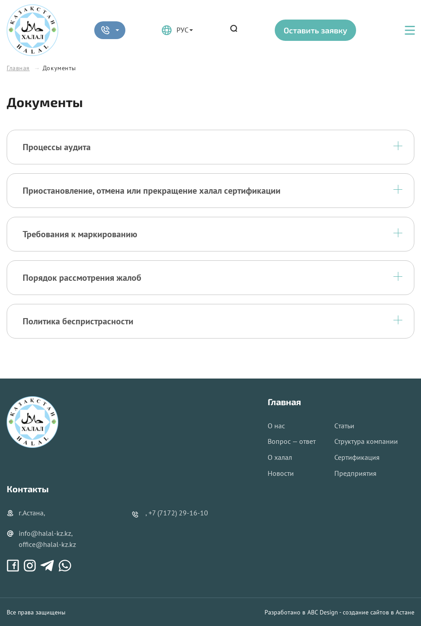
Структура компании (366, 441)
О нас (276, 425)
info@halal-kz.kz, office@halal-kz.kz (41, 539)
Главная (18, 68)
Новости (281, 473)
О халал (280, 457)
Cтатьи (344, 425)
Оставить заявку (315, 30)
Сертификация (357, 457)
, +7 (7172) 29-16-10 (176, 512)
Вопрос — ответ (292, 441)
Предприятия (355, 473)
